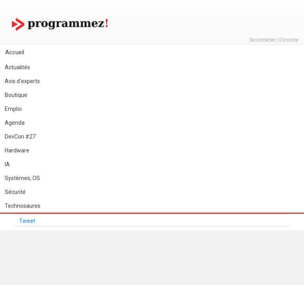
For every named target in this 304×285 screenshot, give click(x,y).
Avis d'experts (22, 81)
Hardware (17, 150)
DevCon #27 (20, 136)
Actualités (17, 67)
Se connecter (262, 40)
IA (7, 164)
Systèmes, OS (22, 178)
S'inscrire (288, 40)
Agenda (15, 123)
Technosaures (22, 206)
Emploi (13, 109)
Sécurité (15, 192)
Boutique (16, 95)
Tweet (27, 221)
